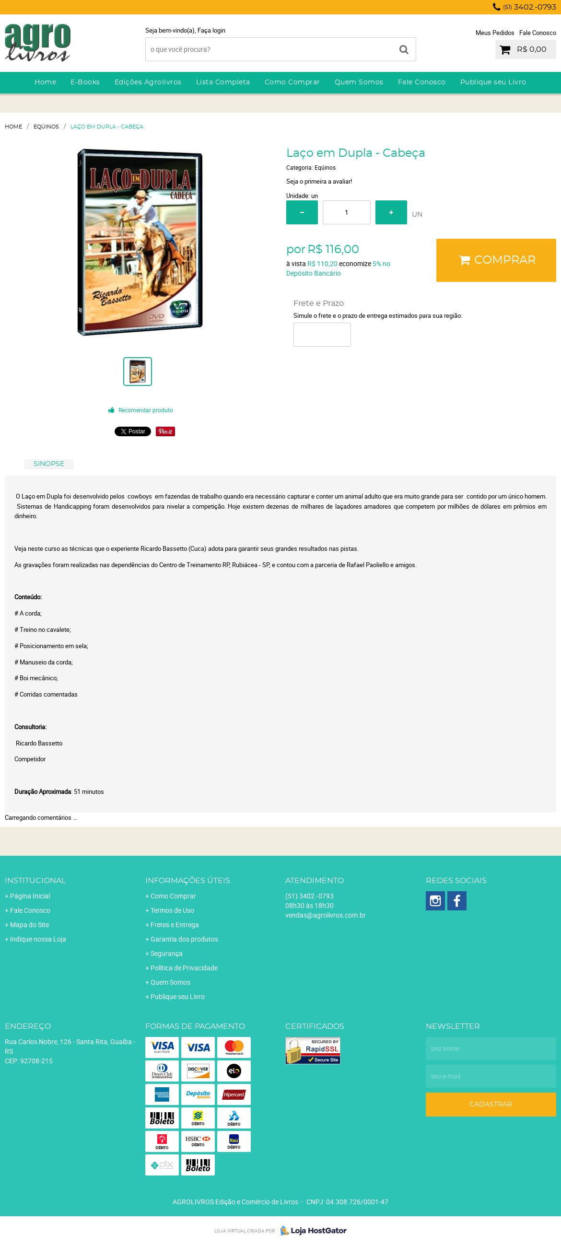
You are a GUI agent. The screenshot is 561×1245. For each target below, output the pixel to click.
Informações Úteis (187, 880)
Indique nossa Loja (38, 938)
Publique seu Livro (493, 82)
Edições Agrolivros (148, 82)
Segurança (167, 953)
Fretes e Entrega (175, 924)
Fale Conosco (537, 32)
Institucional (35, 880)
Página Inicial (30, 895)
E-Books (85, 82)
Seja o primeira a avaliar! (319, 181)
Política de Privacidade (184, 967)
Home (45, 82)
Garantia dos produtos (184, 938)
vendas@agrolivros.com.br (325, 914)
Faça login (211, 30)
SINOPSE (49, 464)
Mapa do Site (29, 924)
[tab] (49, 464)
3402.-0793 (529, 7)
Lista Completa (223, 82)
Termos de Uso (172, 910)
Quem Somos (359, 82)
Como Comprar (292, 82)
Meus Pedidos (495, 32)
